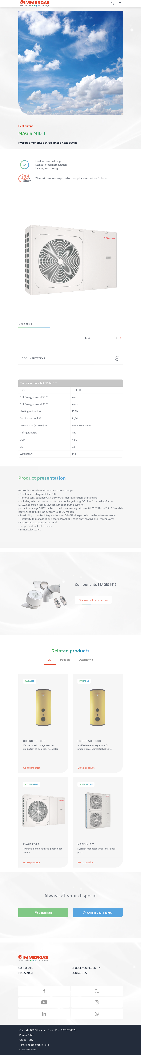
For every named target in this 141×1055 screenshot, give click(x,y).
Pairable (65, 660)
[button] (121, 338)
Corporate (25, 968)
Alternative (86, 660)
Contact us (79, 973)
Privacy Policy (26, 1035)
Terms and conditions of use (34, 1044)
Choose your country (86, 968)
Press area (25, 973)
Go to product (31, 768)
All (49, 660)
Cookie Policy (26, 1039)
